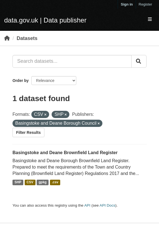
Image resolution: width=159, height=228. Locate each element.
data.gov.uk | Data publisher (45, 20)
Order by (20, 80)
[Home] (7, 38)
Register (145, 4)
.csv (55, 182)
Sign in (127, 4)
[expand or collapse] (150, 20)
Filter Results (28, 132)
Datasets (27, 38)
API (87, 205)
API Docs (107, 205)
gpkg (43, 182)
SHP (17, 182)
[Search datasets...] (72, 61)
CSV (30, 182)
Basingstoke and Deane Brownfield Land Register (65, 152)
